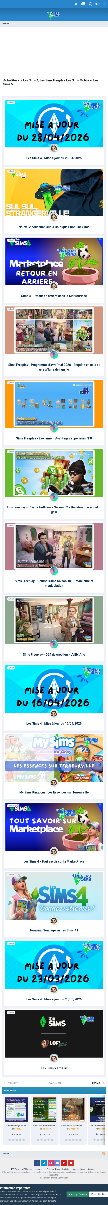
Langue (38, 1169)
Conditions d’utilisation (20, 1201)
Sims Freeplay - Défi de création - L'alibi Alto (54, 654)
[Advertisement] (54, 52)
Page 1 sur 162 (55, 1083)
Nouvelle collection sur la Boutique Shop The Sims (54, 227)
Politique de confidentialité (58, 1169)
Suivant (96, 1083)
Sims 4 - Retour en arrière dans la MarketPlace (54, 296)
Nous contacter (78, 1169)
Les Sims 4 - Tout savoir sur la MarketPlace (53, 861)
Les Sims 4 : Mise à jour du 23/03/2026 (54, 999)
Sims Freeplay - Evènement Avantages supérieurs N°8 (54, 438)
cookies (24, 1191)
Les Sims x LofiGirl (54, 1068)
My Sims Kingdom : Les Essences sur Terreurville (54, 792)
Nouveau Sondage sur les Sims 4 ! (54, 930)
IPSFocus (27, 1169)
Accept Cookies (77, 1194)
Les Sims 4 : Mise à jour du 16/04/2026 (54, 723)
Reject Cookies (98, 1194)
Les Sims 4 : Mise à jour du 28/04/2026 (54, 158)
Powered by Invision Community (54, 1178)
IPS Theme (16, 1169)
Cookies (90, 1169)
